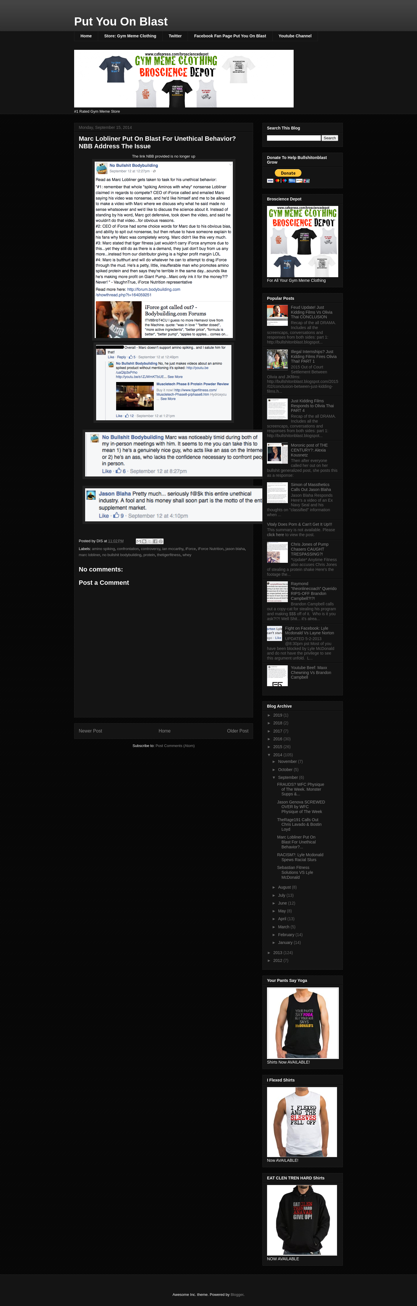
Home (86, 36)
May (282, 911)
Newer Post (90, 730)
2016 (278, 739)
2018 (278, 723)
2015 (278, 746)
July (282, 895)
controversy (150, 549)
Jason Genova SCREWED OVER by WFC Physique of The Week (301, 807)
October (286, 769)
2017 (278, 731)
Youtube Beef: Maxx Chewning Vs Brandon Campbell (311, 672)
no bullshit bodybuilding (121, 555)
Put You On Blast (121, 21)
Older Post (237, 730)
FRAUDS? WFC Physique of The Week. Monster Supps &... (300, 789)
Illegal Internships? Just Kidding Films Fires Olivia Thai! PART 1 (314, 356)
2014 (278, 754)
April (282, 918)
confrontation (128, 549)
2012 (278, 960)
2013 (278, 952)
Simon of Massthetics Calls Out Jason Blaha (311, 487)
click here (276, 534)
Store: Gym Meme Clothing (130, 36)
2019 (278, 715)
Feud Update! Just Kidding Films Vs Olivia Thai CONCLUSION (311, 312)
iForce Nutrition (210, 549)
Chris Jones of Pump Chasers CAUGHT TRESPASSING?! (310, 549)
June (283, 903)
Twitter (175, 36)
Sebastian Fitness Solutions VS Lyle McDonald (295, 872)
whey (186, 555)
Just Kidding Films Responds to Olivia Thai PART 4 (312, 406)
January (286, 942)
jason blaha (235, 549)
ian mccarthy (172, 549)
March (284, 927)
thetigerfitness (168, 555)
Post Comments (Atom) (175, 746)
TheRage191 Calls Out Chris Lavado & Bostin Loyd (299, 824)
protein (149, 555)
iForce (190, 549)
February (286, 934)
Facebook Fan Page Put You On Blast (230, 36)
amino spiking (103, 549)
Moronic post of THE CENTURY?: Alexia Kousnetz (309, 450)
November (288, 761)
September (288, 777)
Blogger (237, 1294)
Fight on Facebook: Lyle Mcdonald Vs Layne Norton (309, 630)
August (285, 887)
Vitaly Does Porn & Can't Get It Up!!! (299, 524)
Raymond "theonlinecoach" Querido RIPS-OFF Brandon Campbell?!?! (314, 590)
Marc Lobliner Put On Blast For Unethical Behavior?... (296, 842)
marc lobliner (89, 555)
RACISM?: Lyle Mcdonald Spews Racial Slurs (300, 857)
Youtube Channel (295, 36)
